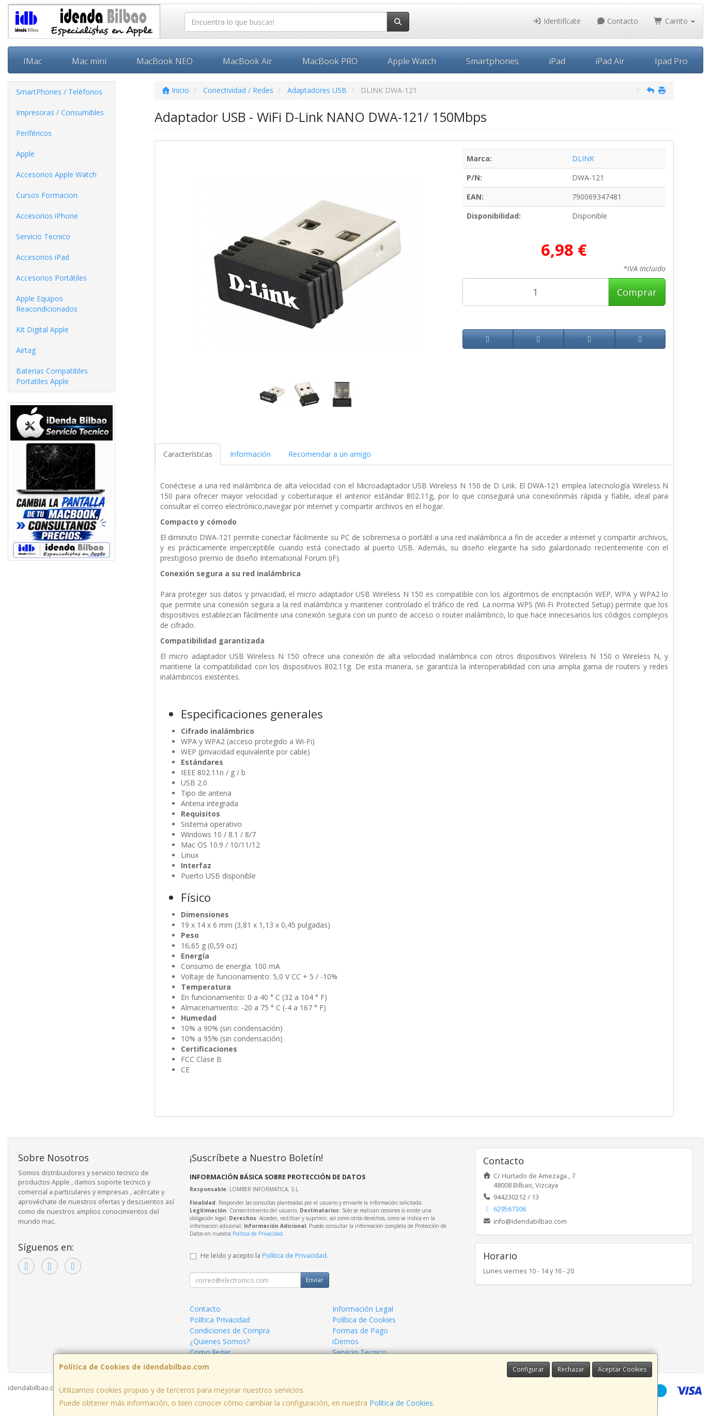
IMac (32, 61)
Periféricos (34, 133)
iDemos (345, 1341)
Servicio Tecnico (43, 236)
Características (187, 454)
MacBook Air (247, 61)
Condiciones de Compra (230, 1330)
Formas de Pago (360, 1330)
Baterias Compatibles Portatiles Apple (52, 376)
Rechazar (571, 1369)
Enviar (314, 1279)
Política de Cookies (401, 1403)
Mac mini (89, 61)
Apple (25, 154)
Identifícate (556, 21)
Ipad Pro (671, 61)
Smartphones (492, 61)
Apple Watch (412, 61)
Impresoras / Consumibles (60, 112)
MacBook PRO (330, 61)
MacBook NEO (164, 61)
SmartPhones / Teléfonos (59, 92)
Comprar (637, 292)
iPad (557, 61)
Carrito (674, 21)
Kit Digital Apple (42, 329)
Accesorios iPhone (47, 216)
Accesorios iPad (42, 257)
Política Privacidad (220, 1320)
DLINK (583, 158)
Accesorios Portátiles (51, 278)
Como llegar (210, 1352)
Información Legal (362, 1309)
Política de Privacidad (258, 1233)
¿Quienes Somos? (220, 1341)
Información (250, 454)
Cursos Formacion (47, 195)
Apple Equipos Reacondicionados (47, 304)
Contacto (617, 21)
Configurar (528, 1369)
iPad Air (610, 61)
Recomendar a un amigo (329, 454)
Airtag (26, 350)
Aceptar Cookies (622, 1369)
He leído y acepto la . (264, 1255)
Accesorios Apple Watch (56, 174)
